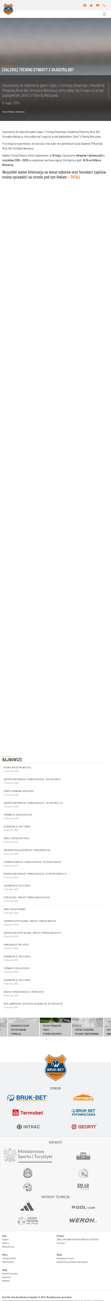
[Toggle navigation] (104, 14)
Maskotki (6, 1084)
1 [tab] (46, 842)
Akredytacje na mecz (65, 1061)
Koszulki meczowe (10, 1077)
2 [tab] (51, 842)
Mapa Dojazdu (8, 1065)
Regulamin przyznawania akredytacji (72, 1065)
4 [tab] (59, 842)
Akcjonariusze (8, 1050)
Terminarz (61, 1046)
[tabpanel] (55, 830)
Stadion (5, 1042)
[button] (104, 5)
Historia (5, 1046)
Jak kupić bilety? (9, 1061)
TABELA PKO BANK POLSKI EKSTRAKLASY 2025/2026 (78, 1042)
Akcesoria (6, 1080)
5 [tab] (64, 842)
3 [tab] (55, 842)
